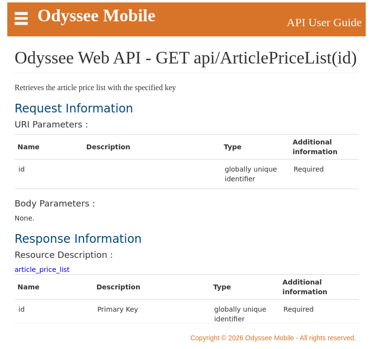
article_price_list (42, 269)
